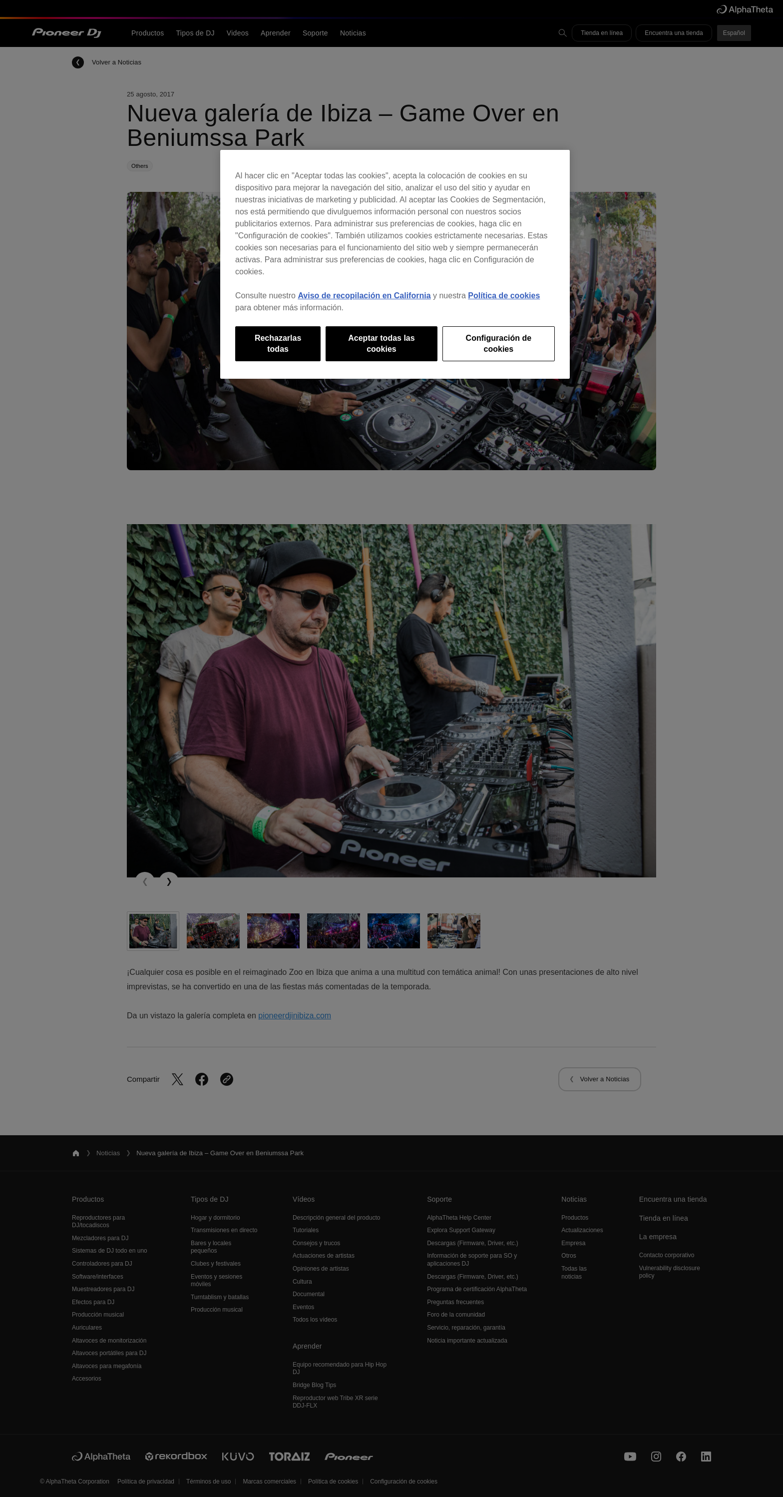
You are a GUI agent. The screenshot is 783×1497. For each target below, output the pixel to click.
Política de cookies (504, 295)
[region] (395, 264)
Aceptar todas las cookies (381, 343)
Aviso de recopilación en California (364, 295)
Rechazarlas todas (278, 343)
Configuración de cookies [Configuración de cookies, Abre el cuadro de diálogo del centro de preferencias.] (499, 343)
